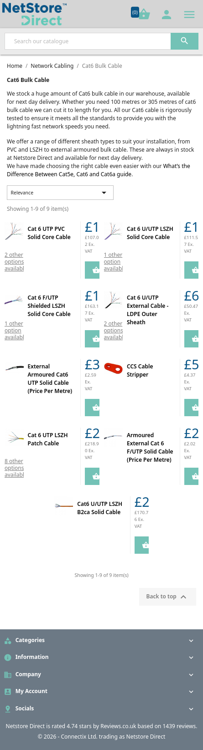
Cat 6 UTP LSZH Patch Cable (48, 439)
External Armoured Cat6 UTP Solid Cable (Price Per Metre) (50, 378)
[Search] (101, 41)
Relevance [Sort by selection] (60, 192)
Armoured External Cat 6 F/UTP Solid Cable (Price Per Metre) (150, 447)
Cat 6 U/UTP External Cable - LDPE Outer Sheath (147, 310)
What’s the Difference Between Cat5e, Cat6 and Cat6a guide (98, 170)
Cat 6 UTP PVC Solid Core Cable (49, 233)
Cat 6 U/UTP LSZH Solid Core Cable (150, 233)
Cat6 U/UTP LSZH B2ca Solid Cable (99, 508)
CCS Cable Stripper (140, 370)
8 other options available (16, 468)
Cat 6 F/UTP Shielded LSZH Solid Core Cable (49, 306)
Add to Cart (92, 270)
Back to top (167, 597)
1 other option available (115, 261)
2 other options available (16, 261)
